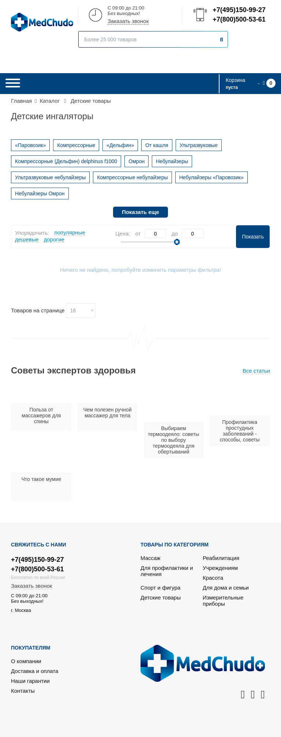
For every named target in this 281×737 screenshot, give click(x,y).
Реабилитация (221, 558)
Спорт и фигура (160, 587)
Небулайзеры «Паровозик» (211, 177)
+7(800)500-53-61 (239, 19)
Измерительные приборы (223, 600)
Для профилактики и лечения (166, 571)
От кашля (156, 145)
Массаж (150, 558)
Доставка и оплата (34, 671)
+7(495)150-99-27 (239, 10)
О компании (26, 661)
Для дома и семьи (226, 587)
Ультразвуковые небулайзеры (50, 177)
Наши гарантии (30, 681)
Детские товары (160, 597)
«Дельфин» (120, 145)
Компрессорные (76, 145)
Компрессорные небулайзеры (132, 177)
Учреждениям (220, 568)
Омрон (136, 161)
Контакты (23, 691)
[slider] (177, 242)
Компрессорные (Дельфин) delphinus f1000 (66, 161)
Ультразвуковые (199, 145)
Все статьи (256, 371)
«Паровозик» (30, 145)
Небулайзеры (172, 161)
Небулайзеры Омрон (40, 193)
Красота (213, 578)
